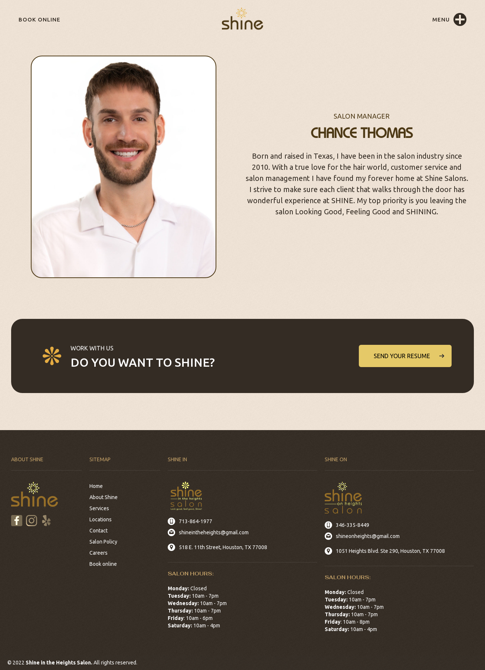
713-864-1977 (195, 521)
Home (96, 486)
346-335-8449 (352, 525)
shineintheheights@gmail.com (214, 532)
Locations (100, 519)
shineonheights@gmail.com (368, 536)
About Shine (103, 497)
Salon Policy (103, 542)
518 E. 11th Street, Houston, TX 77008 (223, 547)
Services (99, 508)
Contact (98, 531)
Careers (98, 553)
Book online (39, 19)
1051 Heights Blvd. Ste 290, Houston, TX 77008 (390, 551)
